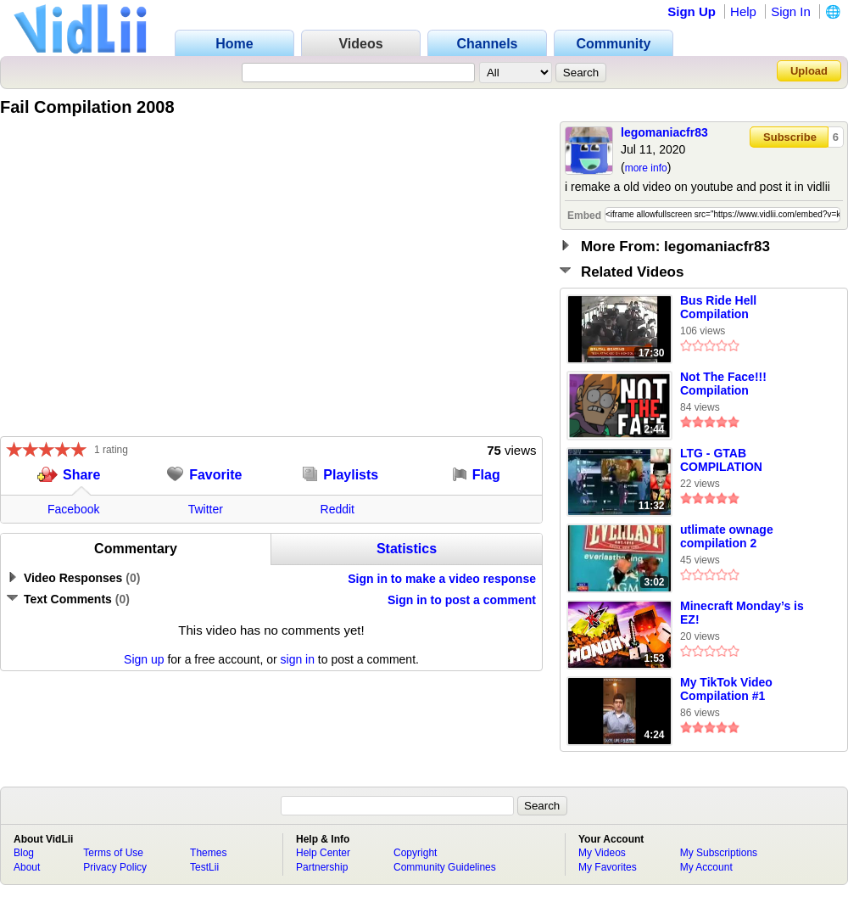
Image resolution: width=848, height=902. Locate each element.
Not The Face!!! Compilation (723, 383)
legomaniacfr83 (664, 132)
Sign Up (691, 11)
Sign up (144, 659)
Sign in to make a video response (442, 578)
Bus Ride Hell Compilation (718, 307)
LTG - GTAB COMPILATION (721, 459)
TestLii (204, 867)
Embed (584, 215)
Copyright (415, 853)
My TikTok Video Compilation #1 (726, 689)
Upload (809, 70)
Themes (208, 853)
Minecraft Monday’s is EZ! (742, 612)
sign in (298, 659)
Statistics (407, 548)
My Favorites (607, 867)
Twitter (205, 509)
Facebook (73, 509)
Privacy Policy (115, 867)
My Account (706, 867)
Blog (24, 853)
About (27, 867)
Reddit (337, 509)
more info (646, 168)
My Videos (602, 853)
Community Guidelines (444, 867)
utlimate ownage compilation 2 (726, 536)
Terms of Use (113, 853)
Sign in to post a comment (462, 600)
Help (743, 11)
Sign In (791, 11)
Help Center (323, 853)
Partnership (322, 867)
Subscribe (790, 137)
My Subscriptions (718, 853)
